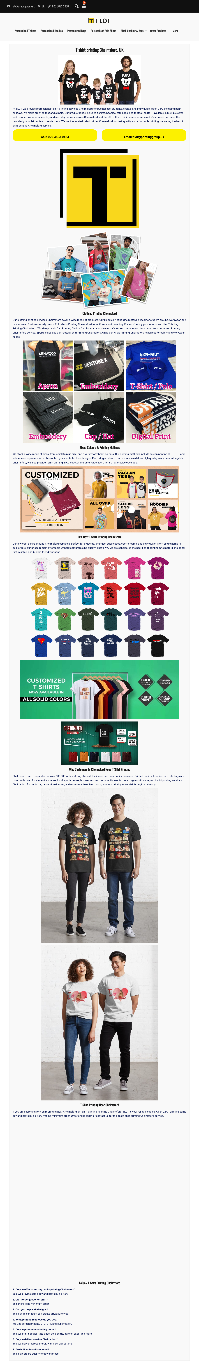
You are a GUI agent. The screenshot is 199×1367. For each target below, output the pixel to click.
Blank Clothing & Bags (132, 31)
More (175, 31)
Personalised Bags (76, 31)
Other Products (158, 31)
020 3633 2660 (58, 6)
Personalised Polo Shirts (103, 31)
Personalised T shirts (25, 31)
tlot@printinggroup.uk (21, 6)
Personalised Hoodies (52, 31)
